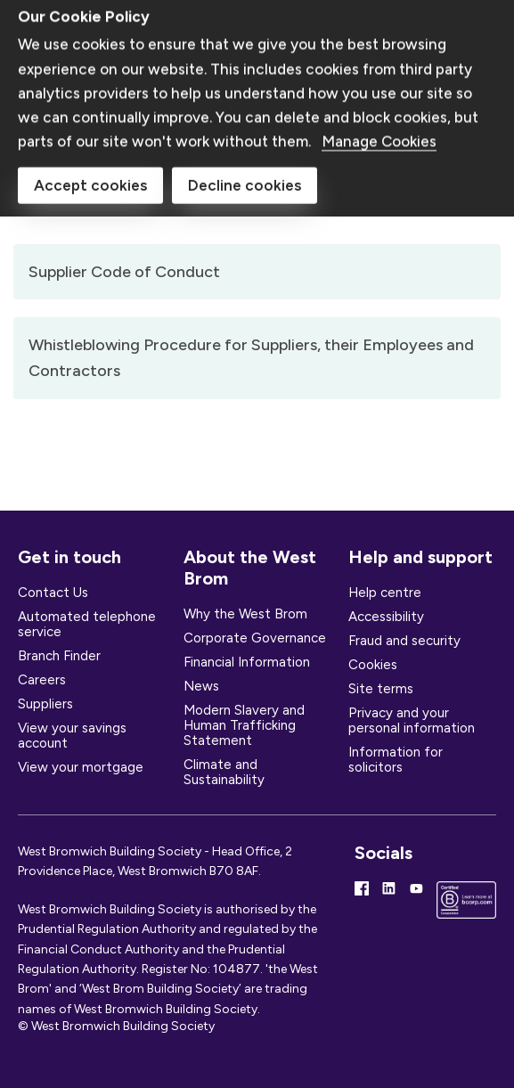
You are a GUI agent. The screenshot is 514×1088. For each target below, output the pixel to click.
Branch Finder (59, 656)
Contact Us (53, 593)
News (201, 686)
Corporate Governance (255, 638)
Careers (42, 680)
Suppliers (45, 704)
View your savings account (72, 735)
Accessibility (386, 617)
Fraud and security (404, 641)
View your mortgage (80, 767)
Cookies (372, 665)
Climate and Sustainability (224, 772)
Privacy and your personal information (411, 720)
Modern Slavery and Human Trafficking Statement (244, 725)
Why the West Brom (245, 614)
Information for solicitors (395, 759)
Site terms (380, 689)
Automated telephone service (87, 624)
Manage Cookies (379, 65)
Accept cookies (90, 110)
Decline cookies (244, 110)
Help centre (384, 593)
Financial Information (247, 662)
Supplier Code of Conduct (124, 272)
